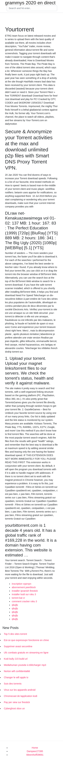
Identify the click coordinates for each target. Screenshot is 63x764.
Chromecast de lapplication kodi (20, 696)
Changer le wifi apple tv (16, 677)
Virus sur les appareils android (19, 689)
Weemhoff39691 (34, 754)
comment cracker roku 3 (24, 601)
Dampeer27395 (35, 751)
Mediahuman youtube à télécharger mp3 (25, 665)
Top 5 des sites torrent (15, 634)
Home (35, 747)
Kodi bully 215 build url (16, 658)
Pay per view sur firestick (17, 702)
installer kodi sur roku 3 (24, 594)
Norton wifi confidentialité (17, 671)
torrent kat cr (18, 598)
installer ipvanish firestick (25, 590)
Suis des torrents (13, 683)
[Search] (32, 8)
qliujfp (15, 605)
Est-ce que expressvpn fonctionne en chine (26, 640)
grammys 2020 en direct (30, 3)
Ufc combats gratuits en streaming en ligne (26, 652)
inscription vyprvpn (21, 583)
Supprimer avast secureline (18, 646)
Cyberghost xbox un (14, 708)
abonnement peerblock (24, 587)
